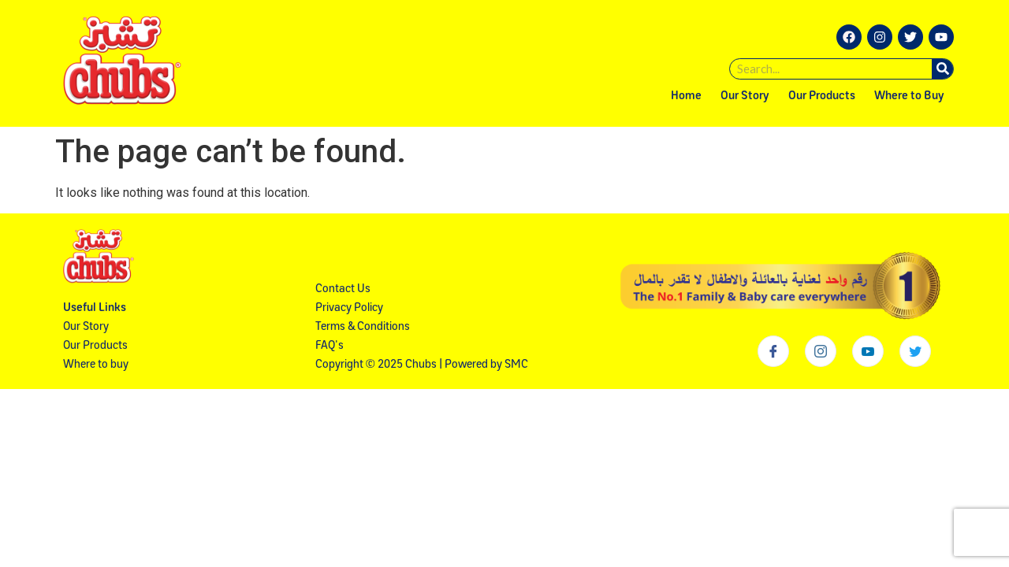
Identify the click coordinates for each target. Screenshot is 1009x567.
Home (686, 96)
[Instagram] (820, 351)
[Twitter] (915, 351)
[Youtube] (868, 351)
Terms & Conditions (362, 327)
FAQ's (329, 346)
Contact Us (342, 289)
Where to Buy (909, 96)
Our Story (744, 96)
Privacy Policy (349, 308)
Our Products (821, 96)
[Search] (942, 69)
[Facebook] (773, 351)
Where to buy (95, 365)
